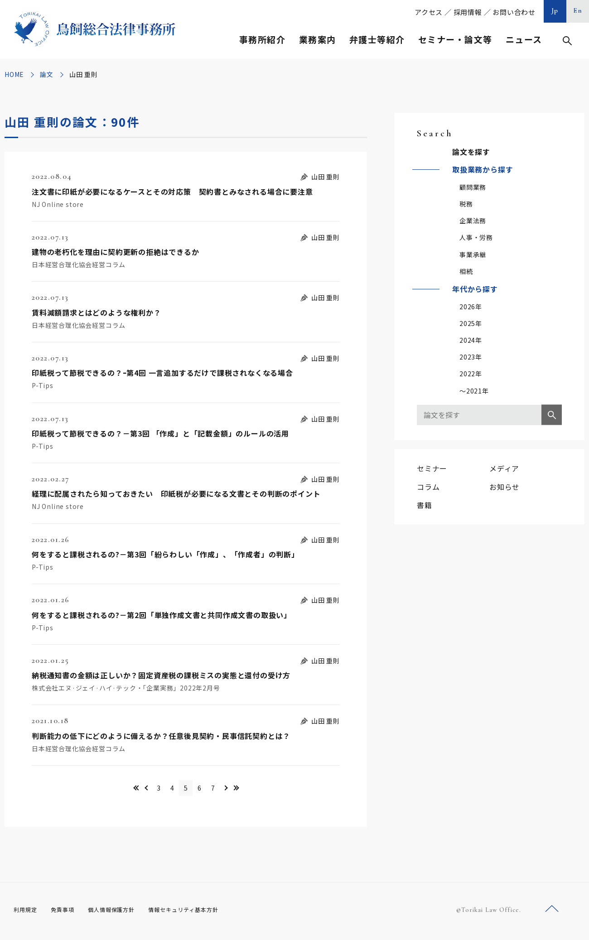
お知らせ (504, 486)
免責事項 (68, 912)
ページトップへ (552, 912)
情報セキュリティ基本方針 (205, 912)
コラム (428, 486)
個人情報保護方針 (123, 912)
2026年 (470, 306)
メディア (504, 468)
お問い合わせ (514, 12)
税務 (466, 203)
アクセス (429, 12)
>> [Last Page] (266, 789)
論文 (46, 74)
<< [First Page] (105, 789)
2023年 (470, 356)
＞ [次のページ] (250, 789)
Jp (555, 10)
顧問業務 (472, 187)
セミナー (432, 468)
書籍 (424, 504)
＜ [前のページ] (121, 789)
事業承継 (472, 254)
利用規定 (27, 912)
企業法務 (472, 220)
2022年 (470, 373)
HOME (14, 74)
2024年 (470, 340)
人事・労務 (476, 237)
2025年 (470, 323)
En (578, 10)
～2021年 (474, 390)
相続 (466, 271)
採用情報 (468, 12)
